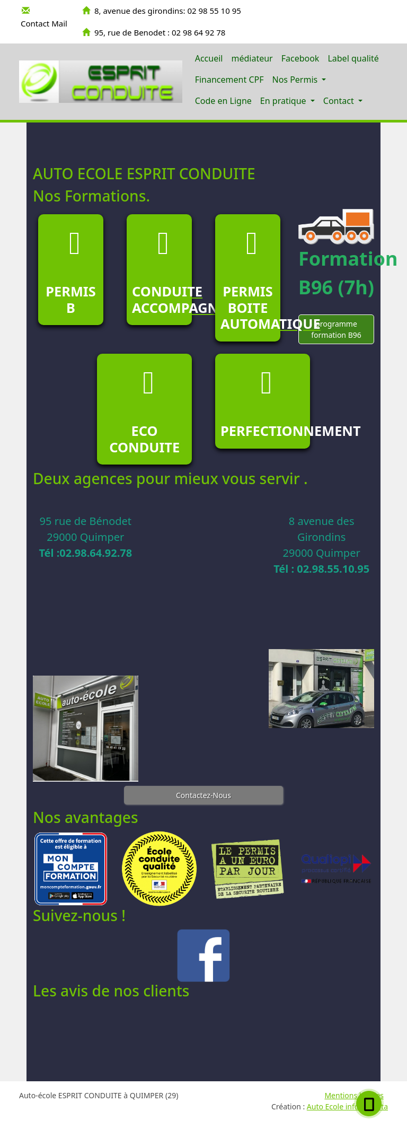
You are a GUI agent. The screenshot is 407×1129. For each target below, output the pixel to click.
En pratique (284, 101)
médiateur (251, 58)
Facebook (300, 58)
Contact (339, 101)
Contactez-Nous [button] (203, 795)
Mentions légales (354, 1095)
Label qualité (353, 58)
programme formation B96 (336, 329)
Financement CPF (229, 79)
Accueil (209, 58)
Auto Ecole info (333, 1106)
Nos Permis (296, 79)
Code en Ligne (223, 101)
